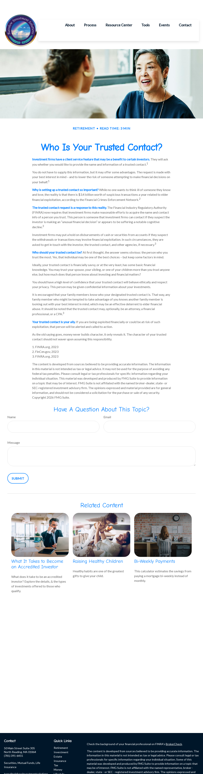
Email (107, 405)
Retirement (61, 736)
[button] (69, 13)
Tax (56, 753)
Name (11, 405)
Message (13, 430)
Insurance (60, 749)
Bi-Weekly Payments (154, 549)
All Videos (60, 770)
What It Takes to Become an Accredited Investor (37, 552)
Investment (61, 740)
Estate (58, 744)
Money (58, 757)
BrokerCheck (174, 732)
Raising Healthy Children (98, 549)
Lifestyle (59, 762)
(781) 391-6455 (13, 743)
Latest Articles (63, 766)
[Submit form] (18, 466)
